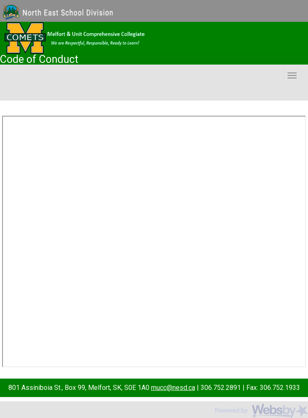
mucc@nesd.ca (173, 388)
